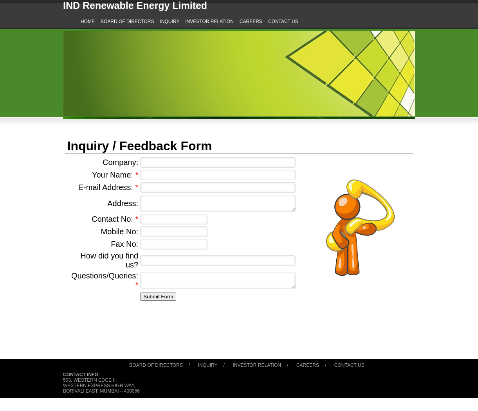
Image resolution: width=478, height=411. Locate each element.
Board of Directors (155, 365)
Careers (307, 365)
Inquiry (208, 365)
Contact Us (349, 365)
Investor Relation (257, 365)
